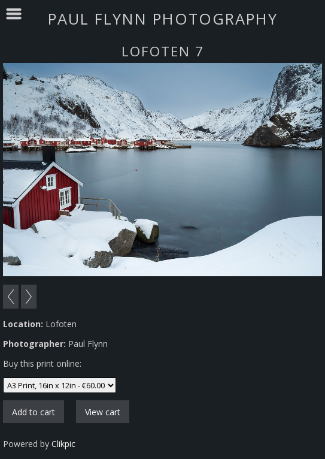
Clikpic (63, 443)
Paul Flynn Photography (163, 18)
